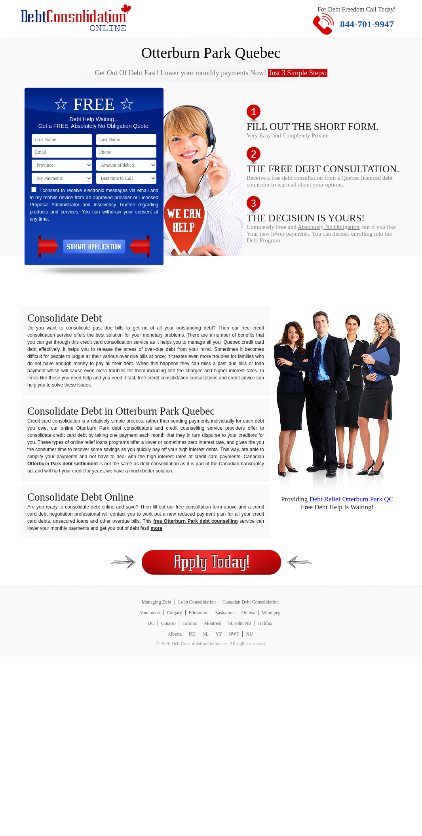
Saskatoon (225, 612)
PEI (192, 634)
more (156, 528)
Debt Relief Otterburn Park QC (351, 499)
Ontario (168, 623)
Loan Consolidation (197, 602)
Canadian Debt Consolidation (250, 602)
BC (151, 623)
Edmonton (199, 612)
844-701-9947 (367, 24)
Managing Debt (156, 602)
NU (249, 634)
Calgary (174, 612)
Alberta (174, 634)
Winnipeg (271, 612)
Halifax (265, 623)
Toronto (190, 623)
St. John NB (239, 623)
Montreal (213, 623)
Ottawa (248, 612)
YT (218, 634)
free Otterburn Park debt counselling (195, 521)
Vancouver (150, 612)
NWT (233, 634)
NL (205, 634)
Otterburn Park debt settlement (62, 464)
